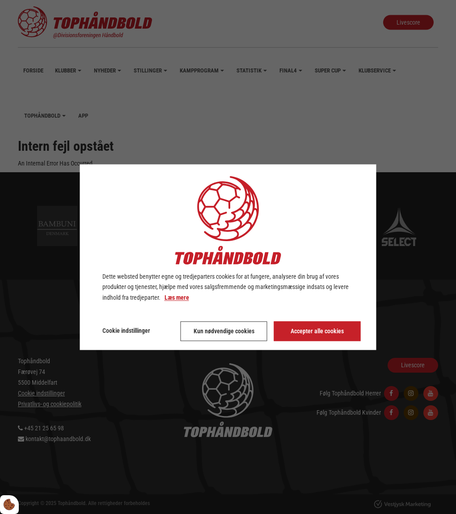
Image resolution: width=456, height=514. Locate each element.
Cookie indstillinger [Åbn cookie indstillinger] (126, 330)
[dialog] (228, 257)
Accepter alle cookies (317, 331)
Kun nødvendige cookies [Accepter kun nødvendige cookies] (224, 331)
